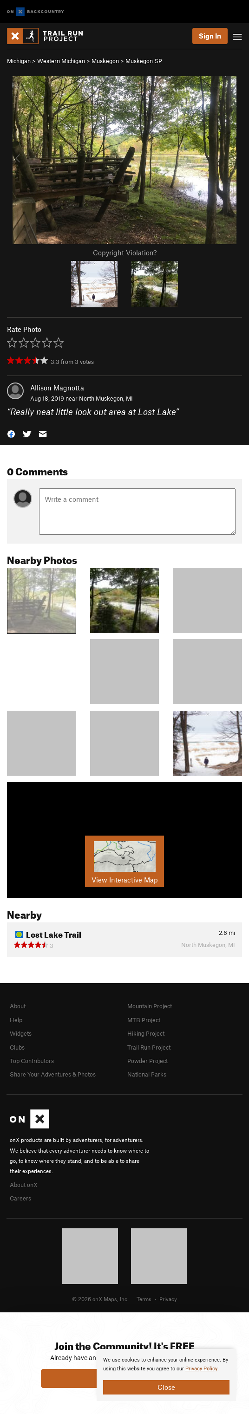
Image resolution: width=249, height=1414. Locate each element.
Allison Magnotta (57, 387)
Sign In (210, 36)
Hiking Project (145, 1033)
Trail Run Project (148, 1047)
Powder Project (147, 1060)
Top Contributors (32, 1060)
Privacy (168, 1299)
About (18, 1006)
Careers (20, 1198)
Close (166, 1387)
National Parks (146, 1074)
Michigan (19, 61)
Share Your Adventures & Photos (53, 1074)
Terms (144, 1299)
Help (16, 1020)
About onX (24, 1184)
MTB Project (143, 1020)
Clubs (17, 1047)
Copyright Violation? (125, 252)
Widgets (21, 1033)
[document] (166, 1375)
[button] (11, 433)
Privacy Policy (201, 1369)
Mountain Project (149, 1006)
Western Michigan (61, 61)
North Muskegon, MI (106, 398)
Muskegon (105, 61)
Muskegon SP (143, 61)
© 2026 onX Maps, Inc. (100, 1299)
